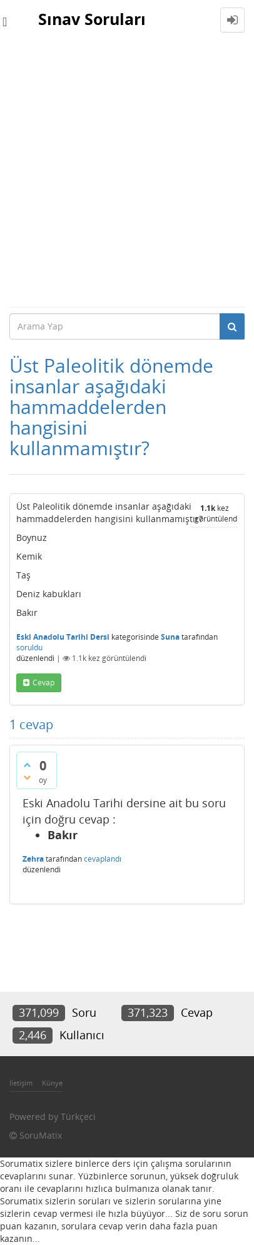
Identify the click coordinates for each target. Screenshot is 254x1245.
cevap (43, 682)
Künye (52, 1082)
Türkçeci (78, 1116)
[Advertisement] (127, 173)
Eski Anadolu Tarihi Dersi (62, 637)
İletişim (21, 1082)
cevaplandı (102, 859)
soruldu (29, 647)
